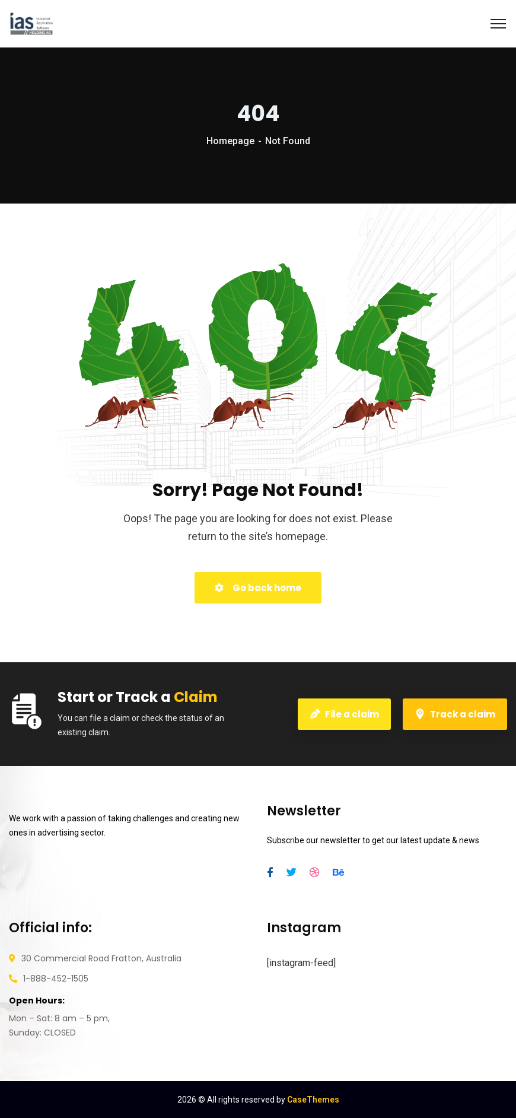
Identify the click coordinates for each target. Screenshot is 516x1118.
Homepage (230, 141)
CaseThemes (313, 1099)
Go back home (258, 588)
